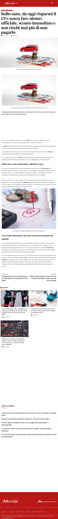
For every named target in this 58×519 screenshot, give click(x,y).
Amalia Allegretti (6, 35)
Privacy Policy (20, 512)
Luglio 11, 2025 (6, 317)
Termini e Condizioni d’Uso (39, 512)
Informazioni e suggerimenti (7, 10)
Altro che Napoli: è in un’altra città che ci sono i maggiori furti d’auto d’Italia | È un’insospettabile (25, 424)
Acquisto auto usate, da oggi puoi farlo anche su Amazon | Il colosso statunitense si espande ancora (29, 414)
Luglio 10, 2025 (6, 347)
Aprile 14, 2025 (15, 35)
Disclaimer (4, 512)
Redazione (27, 512)
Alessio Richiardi (35, 314)
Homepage (11, 512)
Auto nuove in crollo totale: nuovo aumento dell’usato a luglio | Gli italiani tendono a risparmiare (27, 430)
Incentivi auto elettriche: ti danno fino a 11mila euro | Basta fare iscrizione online (25, 419)
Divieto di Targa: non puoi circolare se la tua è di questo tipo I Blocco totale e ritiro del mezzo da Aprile (42, 277)
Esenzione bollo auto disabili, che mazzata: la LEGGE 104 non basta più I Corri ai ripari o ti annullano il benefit (43, 310)
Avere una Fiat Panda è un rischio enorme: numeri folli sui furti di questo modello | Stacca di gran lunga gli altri (29, 436)
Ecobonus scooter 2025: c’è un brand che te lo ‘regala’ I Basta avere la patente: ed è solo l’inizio (15, 277)
